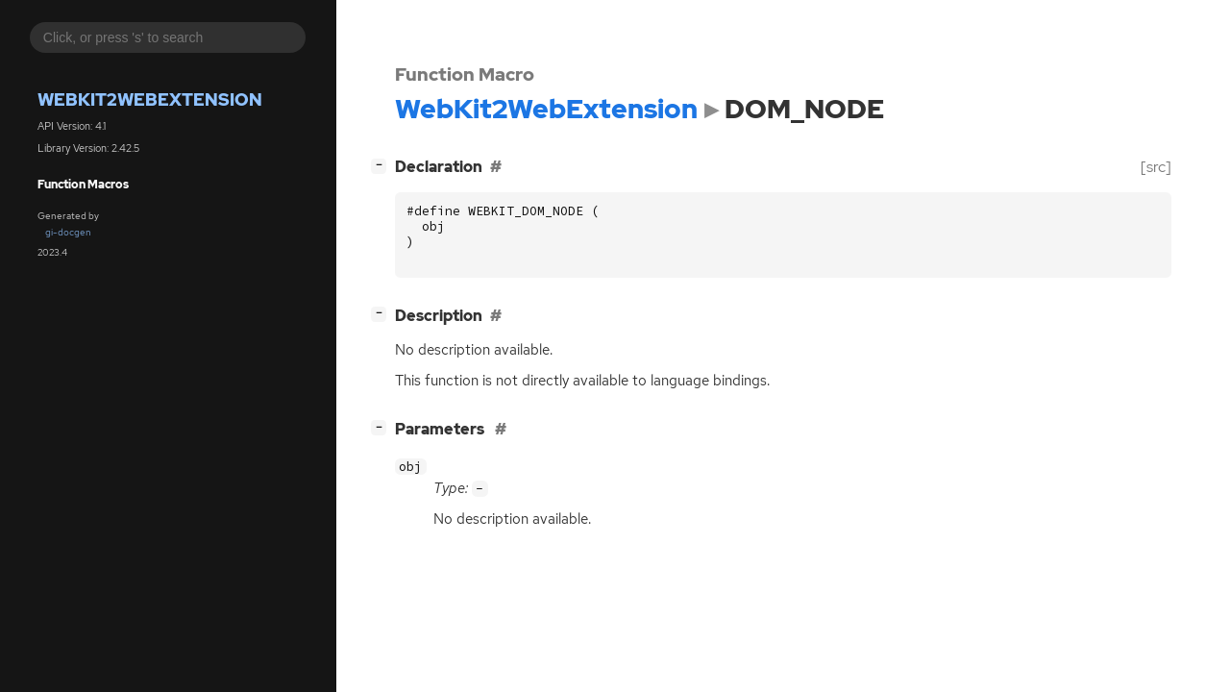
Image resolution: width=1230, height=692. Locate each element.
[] (382, 165)
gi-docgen (68, 232)
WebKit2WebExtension (149, 99)
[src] (1156, 167)
